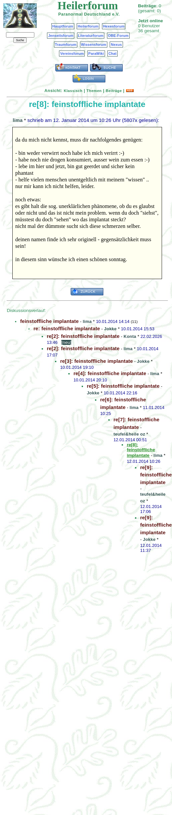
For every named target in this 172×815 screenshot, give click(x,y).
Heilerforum (88, 26)
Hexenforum (114, 26)
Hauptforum (62, 26)
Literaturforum (90, 36)
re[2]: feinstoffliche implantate (83, 336)
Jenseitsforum (60, 36)
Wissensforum (93, 45)
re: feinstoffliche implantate (66, 328)
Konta (130, 336)
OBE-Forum (118, 36)
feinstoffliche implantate (49, 321)
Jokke (110, 328)
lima (18, 120)
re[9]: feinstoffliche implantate (156, 474)
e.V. (116, 14)
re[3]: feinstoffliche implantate (96, 361)
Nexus (116, 45)
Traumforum (66, 45)
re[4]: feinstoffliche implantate (109, 373)
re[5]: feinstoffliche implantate (123, 386)
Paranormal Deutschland (84, 14)
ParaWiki (96, 53)
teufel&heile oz (129, 434)
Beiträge (114, 91)
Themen (94, 91)
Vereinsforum (72, 53)
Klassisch (73, 91)
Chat (112, 53)
